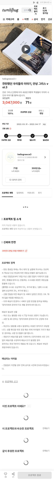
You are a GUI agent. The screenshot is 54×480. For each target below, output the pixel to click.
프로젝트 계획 (7, 193)
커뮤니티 (30, 193)
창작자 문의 (15, 180)
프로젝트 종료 (34, 475)
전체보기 (46, 428)
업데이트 (20, 193)
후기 (40, 193)
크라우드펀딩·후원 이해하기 (14, 251)
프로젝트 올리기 (35, 10)
